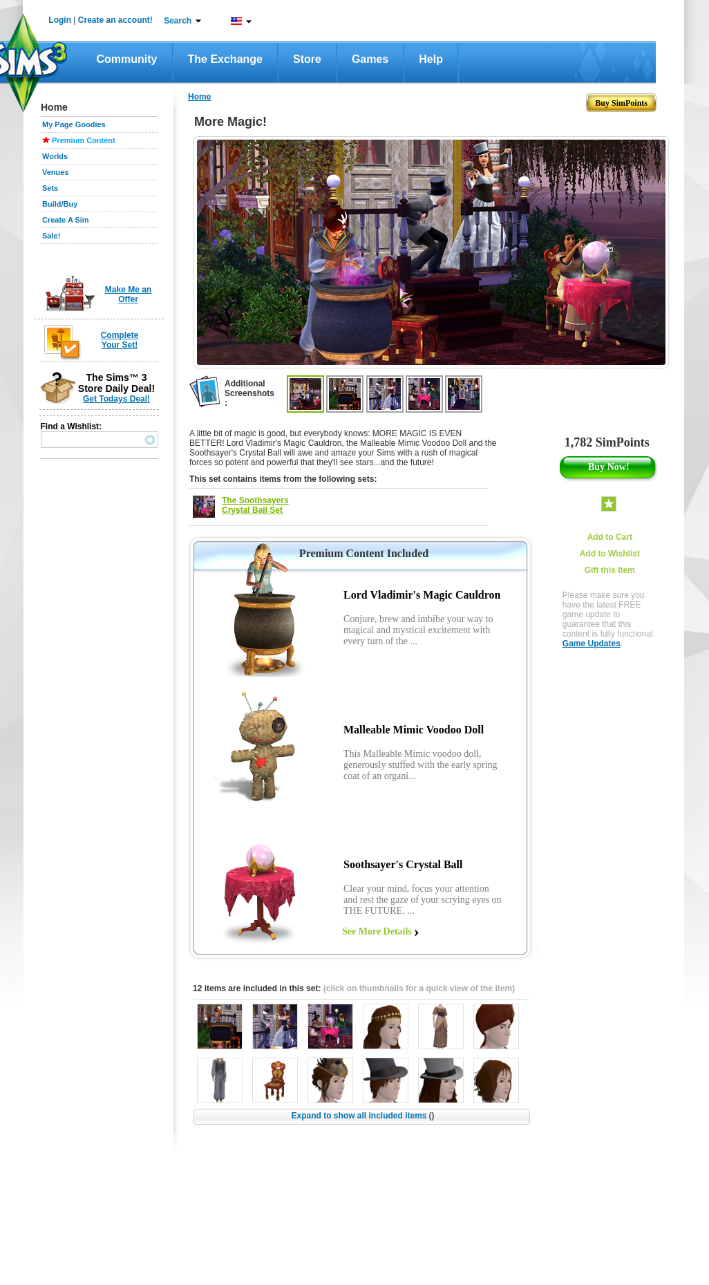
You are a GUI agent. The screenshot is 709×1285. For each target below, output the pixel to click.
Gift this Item (610, 570)
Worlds (55, 156)
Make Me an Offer (128, 294)
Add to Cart (609, 537)
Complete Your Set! (120, 340)
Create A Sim (65, 220)
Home (199, 97)
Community (127, 59)
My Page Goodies (74, 124)
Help (431, 59)
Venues (55, 172)
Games (370, 59)
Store (307, 59)
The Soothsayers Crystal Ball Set (255, 505)
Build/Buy (59, 204)
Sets (50, 188)
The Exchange (225, 59)
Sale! (51, 236)
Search (177, 21)
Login (59, 20)
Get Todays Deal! (116, 399)
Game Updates (592, 643)
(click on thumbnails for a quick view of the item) (419, 988)
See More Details (377, 931)
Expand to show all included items (362, 1115)
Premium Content (83, 140)
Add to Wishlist (610, 554)
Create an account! (115, 20)
